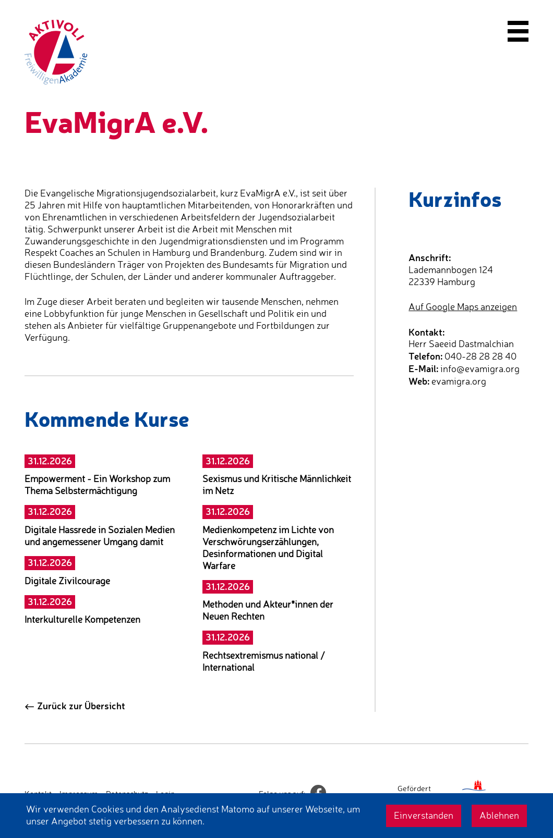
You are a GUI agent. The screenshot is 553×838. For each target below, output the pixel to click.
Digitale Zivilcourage (67, 580)
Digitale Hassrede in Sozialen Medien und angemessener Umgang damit (100, 535)
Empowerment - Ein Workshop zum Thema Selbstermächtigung (97, 484)
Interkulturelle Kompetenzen (82, 619)
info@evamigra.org (480, 368)
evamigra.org (458, 381)
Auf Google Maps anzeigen (462, 306)
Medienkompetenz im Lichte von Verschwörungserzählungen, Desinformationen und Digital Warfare (268, 547)
